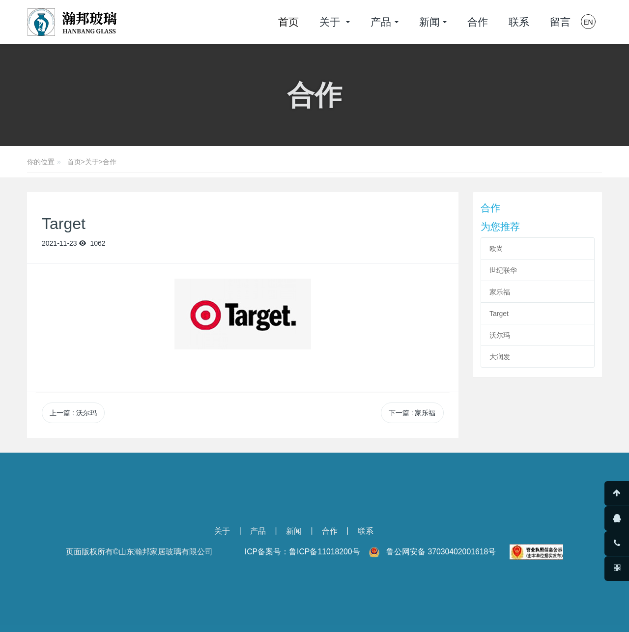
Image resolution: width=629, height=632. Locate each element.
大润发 (499, 357)
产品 (258, 531)
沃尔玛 (499, 335)
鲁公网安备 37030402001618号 (441, 551)
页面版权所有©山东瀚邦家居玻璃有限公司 (139, 551)
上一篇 (73, 413)
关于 (92, 162)
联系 (365, 531)
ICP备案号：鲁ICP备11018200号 (302, 551)
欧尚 (496, 249)
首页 (288, 22)
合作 (109, 162)
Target (499, 313)
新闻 (294, 531)
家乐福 (499, 292)
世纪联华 (503, 270)
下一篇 (412, 413)
